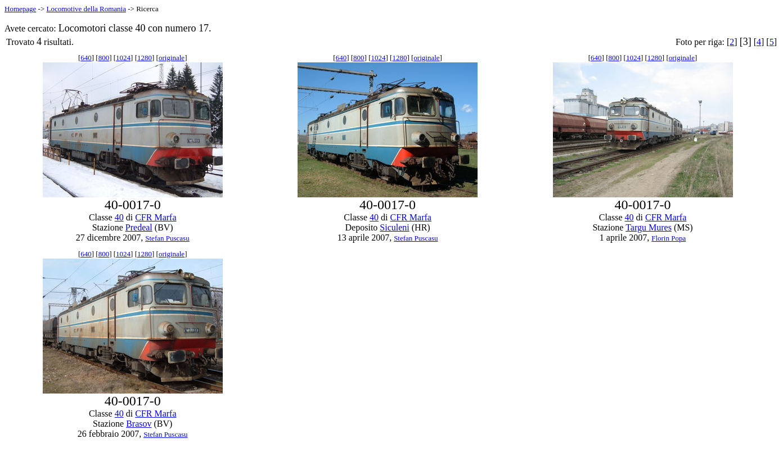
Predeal (138, 227)
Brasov (138, 423)
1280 (144, 57)
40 (119, 217)
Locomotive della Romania (86, 8)
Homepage (20, 8)
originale (171, 57)
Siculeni (394, 227)
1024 (123, 57)
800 (104, 57)
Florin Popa (668, 238)
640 (86, 57)
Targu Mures (649, 227)
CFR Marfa (155, 217)
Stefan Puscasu (167, 238)
